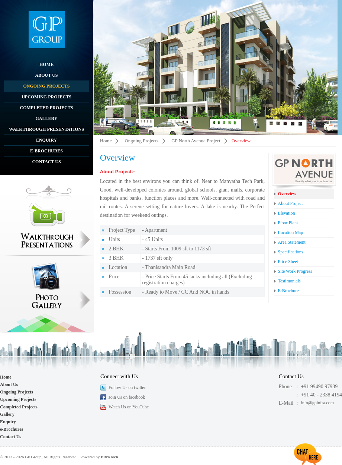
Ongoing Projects (46, 86)
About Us (46, 75)
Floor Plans (288, 222)
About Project (290, 203)
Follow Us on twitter (127, 387)
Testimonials (289, 281)
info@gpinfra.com (317, 402)
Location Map (290, 232)
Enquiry (46, 140)
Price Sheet (288, 261)
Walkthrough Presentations (46, 129)
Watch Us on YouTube (129, 406)
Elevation (286, 213)
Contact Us (46, 161)
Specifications (290, 251)
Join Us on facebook (127, 397)
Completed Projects (46, 107)
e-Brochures (46, 151)
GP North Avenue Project (195, 140)
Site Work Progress (295, 271)
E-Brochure (288, 290)
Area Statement (292, 242)
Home (46, 64)
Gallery (47, 118)
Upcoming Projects (46, 96)
